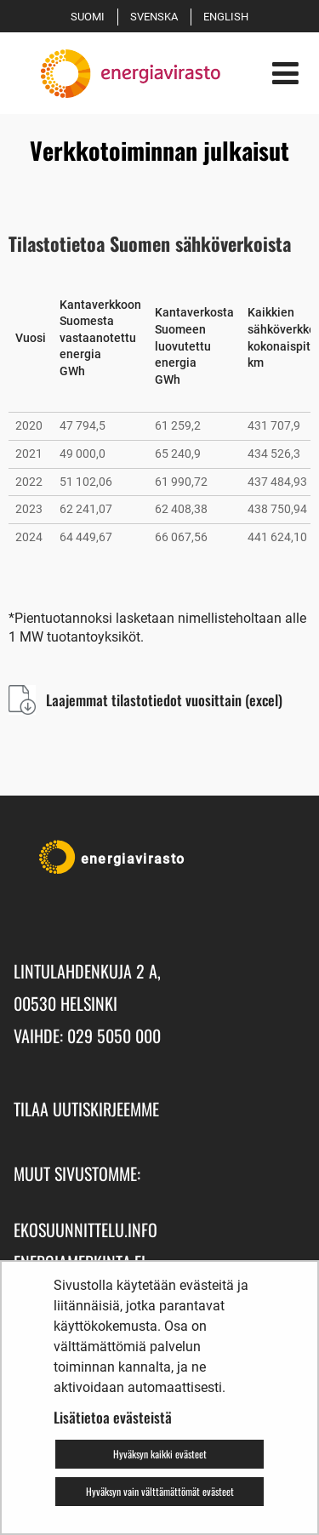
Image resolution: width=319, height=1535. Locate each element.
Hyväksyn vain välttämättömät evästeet (160, 1491)
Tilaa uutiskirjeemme (86, 1108)
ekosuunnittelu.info (85, 1229)
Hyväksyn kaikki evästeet (160, 1454)
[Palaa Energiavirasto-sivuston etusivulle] (117, 73)
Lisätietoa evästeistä (113, 1417)
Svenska (157, 16)
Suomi (90, 16)
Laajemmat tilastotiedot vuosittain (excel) (164, 699)
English (228, 16)
